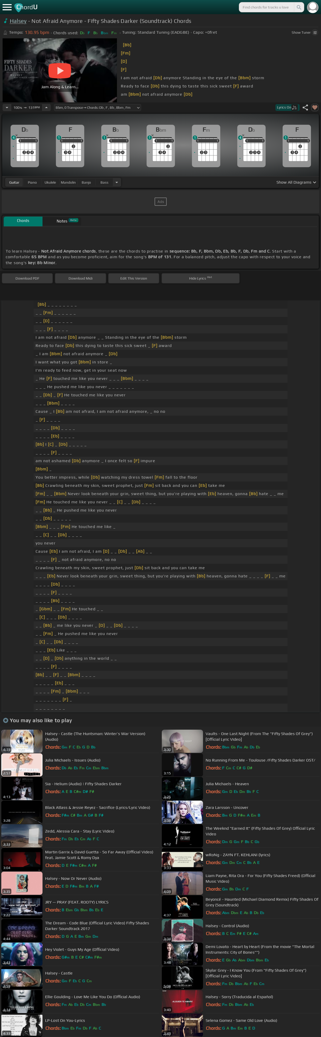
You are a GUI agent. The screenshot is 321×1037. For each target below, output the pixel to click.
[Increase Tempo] (46, 107)
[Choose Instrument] (117, 182)
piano (32, 182)
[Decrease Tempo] (7, 107)
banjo (86, 182)
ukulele (50, 182)
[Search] (298, 7)
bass (104, 182)
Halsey (18, 21)
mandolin (68, 182)
